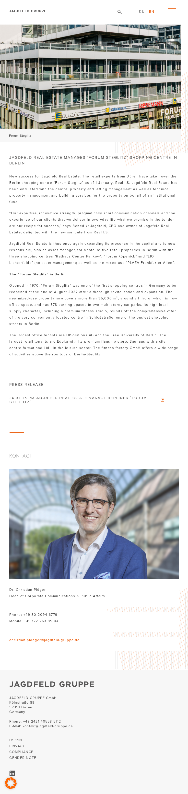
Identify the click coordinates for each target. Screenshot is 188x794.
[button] (11, 783)
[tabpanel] (90, 83)
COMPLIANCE (21, 751)
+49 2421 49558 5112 (42, 721)
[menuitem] (142, 11)
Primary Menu (172, 11)
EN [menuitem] (151, 11)
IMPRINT (16, 740)
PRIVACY (17, 746)
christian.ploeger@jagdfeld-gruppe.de (44, 639)
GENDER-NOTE (22, 757)
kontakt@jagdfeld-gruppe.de (48, 726)
